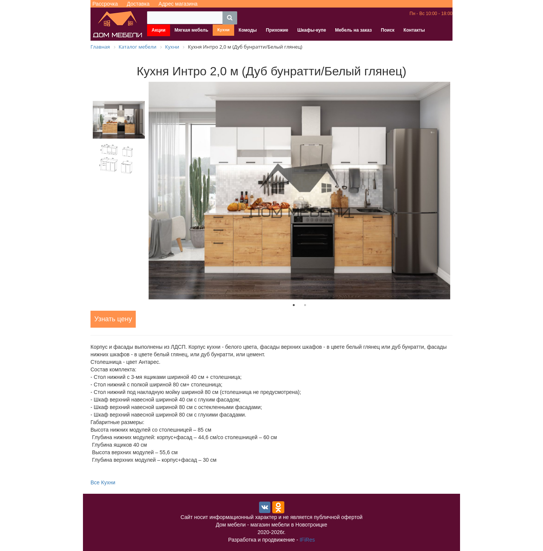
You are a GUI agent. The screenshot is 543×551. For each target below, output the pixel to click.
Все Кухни (102, 482)
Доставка (138, 4)
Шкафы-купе (312, 30)
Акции (159, 30)
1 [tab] (294, 305)
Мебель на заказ (353, 30)
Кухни (223, 29)
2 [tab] (305, 305)
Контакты (414, 30)
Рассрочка (105, 4)
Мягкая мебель (192, 30)
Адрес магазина (178, 4)
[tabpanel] (299, 190)
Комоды (248, 30)
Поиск (387, 30)
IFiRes (306, 540)
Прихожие (277, 30)
